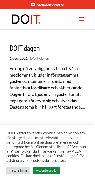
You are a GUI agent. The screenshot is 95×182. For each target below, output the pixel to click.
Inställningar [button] (18, 170)
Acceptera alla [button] (46, 170)
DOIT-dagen (39, 58)
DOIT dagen (25, 48)
